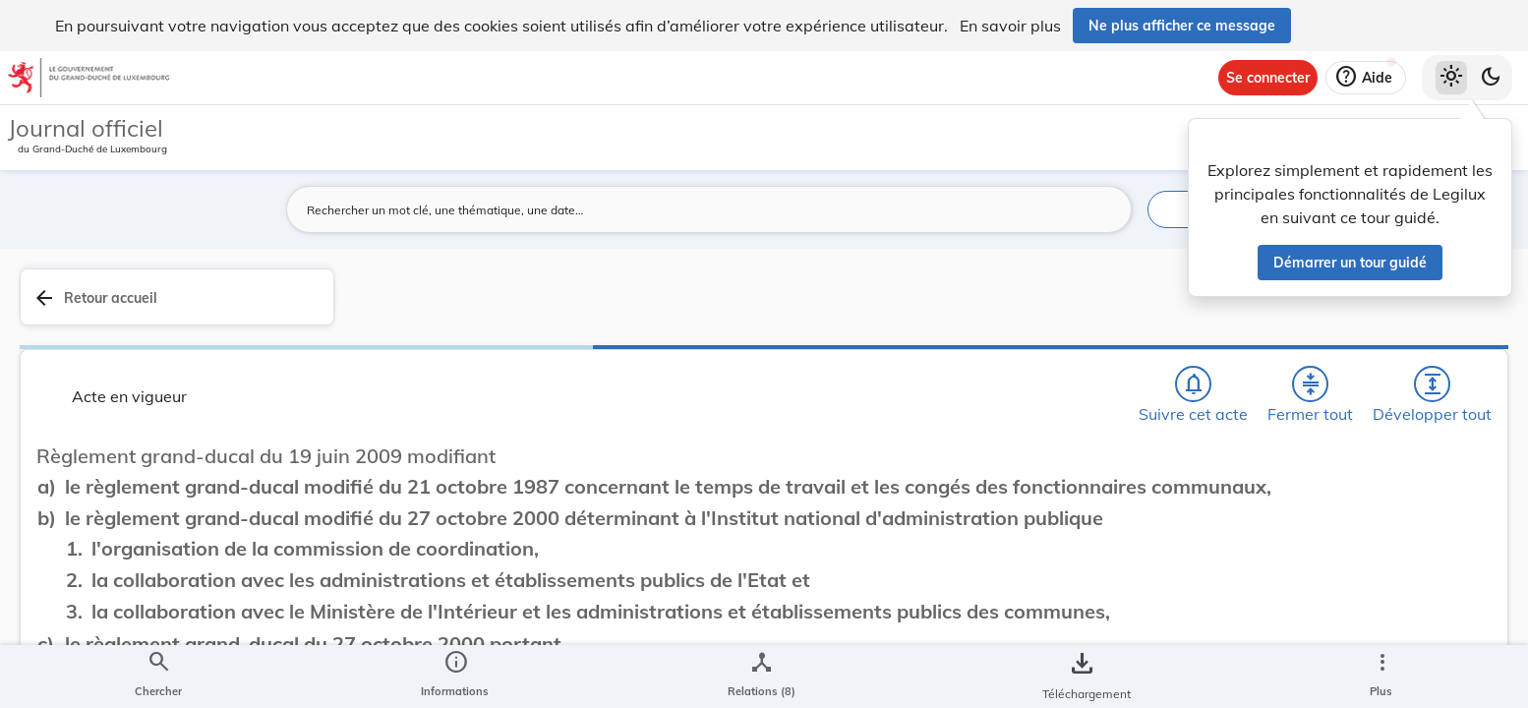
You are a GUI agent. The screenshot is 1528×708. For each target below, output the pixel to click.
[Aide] (1365, 77)
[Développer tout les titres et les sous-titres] (1085, 307)
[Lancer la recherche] (1105, 209)
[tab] (1451, 319)
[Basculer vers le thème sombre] (1490, 77)
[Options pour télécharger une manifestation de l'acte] (1451, 569)
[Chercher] (916, 307)
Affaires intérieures (1249, 578)
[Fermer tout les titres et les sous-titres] (1029, 307)
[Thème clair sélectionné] (1451, 77)
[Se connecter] (1268, 77)
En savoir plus (1010, 25)
